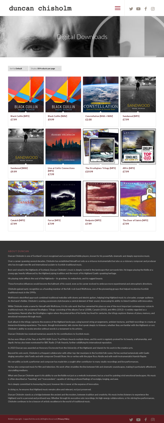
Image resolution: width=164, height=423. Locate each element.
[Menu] (116, 8)
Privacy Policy (63, 419)
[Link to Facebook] (145, 8)
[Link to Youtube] (138, 8)
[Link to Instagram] (153, 8)
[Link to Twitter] (131, 8)
